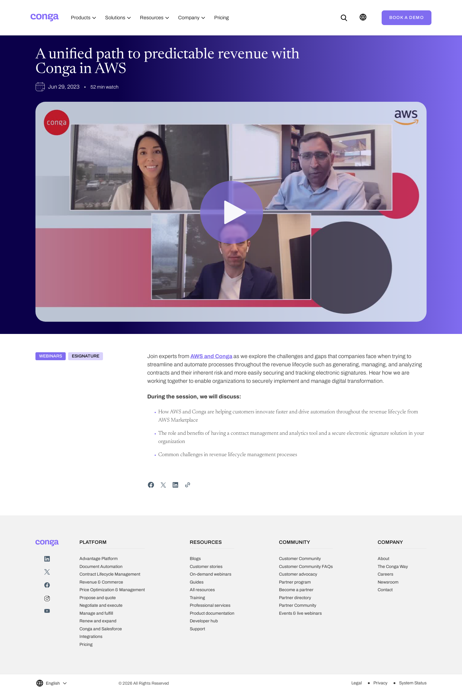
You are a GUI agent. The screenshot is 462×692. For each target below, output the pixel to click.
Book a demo (406, 17)
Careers (385, 574)
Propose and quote (97, 597)
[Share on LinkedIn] (175, 485)
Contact (385, 590)
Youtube (47, 612)
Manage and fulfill (96, 613)
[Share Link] (187, 485)
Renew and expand (97, 621)
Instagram (47, 598)
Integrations (90, 636)
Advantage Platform (98, 558)
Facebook (47, 585)
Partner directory (295, 597)
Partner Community (297, 605)
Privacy (380, 683)
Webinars (50, 356)
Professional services (210, 605)
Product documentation (212, 613)
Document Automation (101, 566)
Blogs (195, 558)
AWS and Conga (211, 356)
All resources (202, 590)
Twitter (47, 572)
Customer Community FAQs (306, 566)
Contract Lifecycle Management (109, 574)
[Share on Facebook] (151, 485)
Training (197, 597)
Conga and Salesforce (100, 629)
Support (197, 629)
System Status (413, 683)
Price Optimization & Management (112, 590)
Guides (197, 582)
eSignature (85, 356)
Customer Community (300, 558)
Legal (356, 683)
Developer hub (204, 621)
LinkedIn (47, 559)
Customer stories (206, 566)
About (383, 558)
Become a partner (296, 590)
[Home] (45, 17)
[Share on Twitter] (163, 485)
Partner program (295, 582)
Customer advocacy (298, 574)
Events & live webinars (300, 613)
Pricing (86, 644)
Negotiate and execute (101, 605)
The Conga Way (393, 566)
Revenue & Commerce (101, 582)
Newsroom (388, 582)
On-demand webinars (210, 574)
